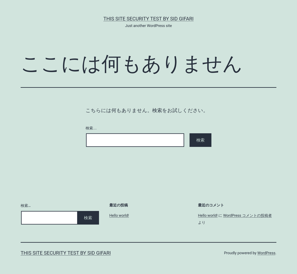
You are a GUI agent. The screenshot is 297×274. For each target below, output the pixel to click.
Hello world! (119, 215)
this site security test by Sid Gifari (148, 19)
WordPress (266, 253)
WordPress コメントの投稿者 (247, 215)
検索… (91, 128)
